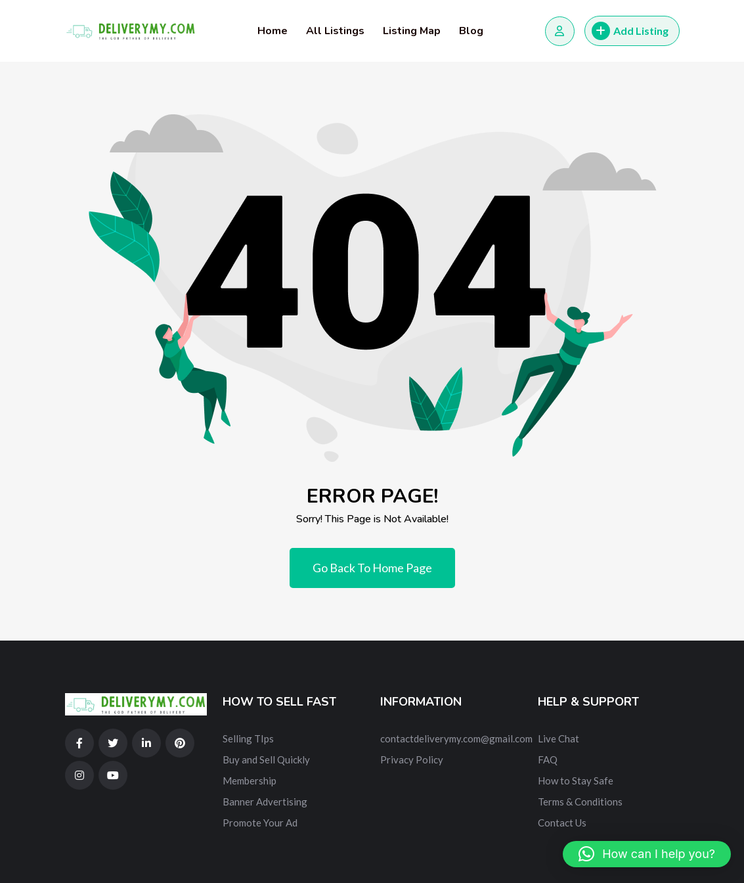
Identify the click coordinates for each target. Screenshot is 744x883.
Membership (249, 780)
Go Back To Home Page (372, 567)
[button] (647, 854)
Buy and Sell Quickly (266, 759)
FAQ (548, 759)
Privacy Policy (411, 759)
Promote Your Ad (260, 822)
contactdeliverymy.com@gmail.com (456, 738)
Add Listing (630, 31)
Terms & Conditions (580, 801)
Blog (471, 31)
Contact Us (562, 822)
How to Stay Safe (575, 780)
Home (272, 31)
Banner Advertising (265, 801)
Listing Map (412, 31)
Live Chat (558, 738)
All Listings (335, 31)
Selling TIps (248, 738)
